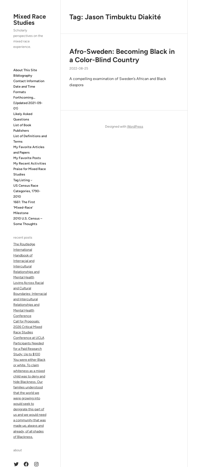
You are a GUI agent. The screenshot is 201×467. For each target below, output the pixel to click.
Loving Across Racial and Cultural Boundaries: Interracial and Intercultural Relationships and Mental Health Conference (30, 299)
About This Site (25, 70)
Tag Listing (21, 180)
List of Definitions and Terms (30, 139)
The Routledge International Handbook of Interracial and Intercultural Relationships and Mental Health (26, 260)
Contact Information (28, 81)
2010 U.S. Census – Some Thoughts (27, 221)
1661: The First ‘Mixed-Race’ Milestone (24, 207)
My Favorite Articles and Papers (28, 150)
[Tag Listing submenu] (31, 180)
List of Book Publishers (22, 128)
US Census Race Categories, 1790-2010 (26, 191)
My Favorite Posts (27, 158)
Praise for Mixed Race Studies (29, 171)
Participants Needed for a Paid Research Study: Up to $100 (28, 348)
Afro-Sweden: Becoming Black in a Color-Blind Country (122, 55)
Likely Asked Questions (22, 116)
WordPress (135, 127)
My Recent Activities (29, 163)
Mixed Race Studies (29, 19)
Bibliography (22, 76)
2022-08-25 (78, 68)
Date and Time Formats (24, 89)
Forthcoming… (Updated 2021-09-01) (28, 102)
